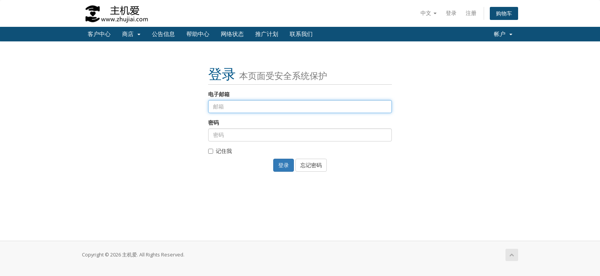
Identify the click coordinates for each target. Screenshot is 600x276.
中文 (429, 12)
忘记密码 (311, 165)
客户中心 (99, 34)
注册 (471, 12)
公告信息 (163, 34)
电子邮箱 (219, 94)
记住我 (220, 150)
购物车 (504, 13)
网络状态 (232, 34)
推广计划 (266, 34)
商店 (131, 34)
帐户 (503, 34)
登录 (451, 12)
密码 (213, 122)
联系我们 (301, 34)
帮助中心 (197, 34)
